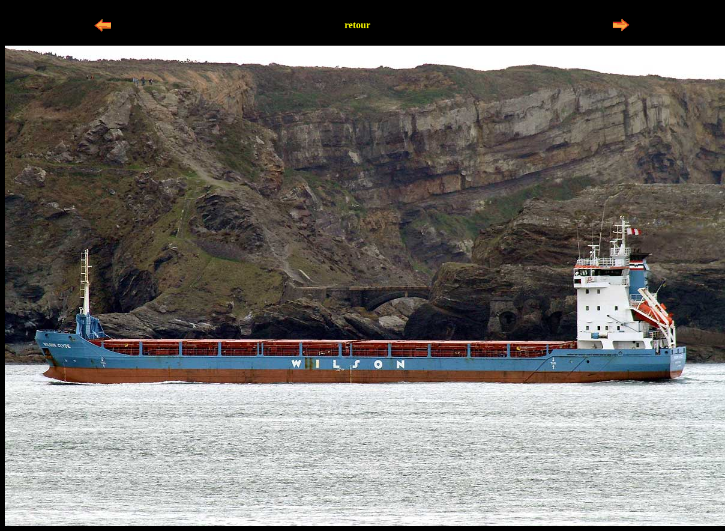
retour (357, 25)
